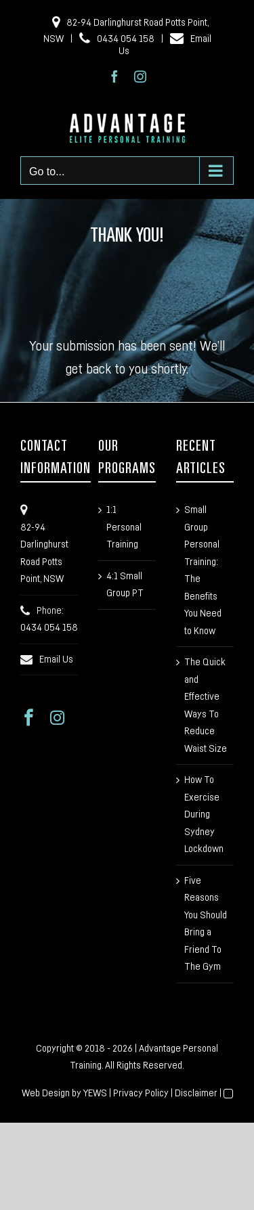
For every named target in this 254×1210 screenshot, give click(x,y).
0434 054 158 (116, 38)
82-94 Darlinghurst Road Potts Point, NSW (44, 553)
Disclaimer (196, 1093)
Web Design (46, 1093)
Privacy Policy (141, 1093)
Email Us (56, 659)
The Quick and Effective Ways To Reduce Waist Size (205, 705)
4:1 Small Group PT (125, 585)
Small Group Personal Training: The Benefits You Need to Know (202, 570)
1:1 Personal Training (124, 527)
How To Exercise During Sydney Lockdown (204, 814)
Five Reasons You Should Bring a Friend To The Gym (205, 924)
